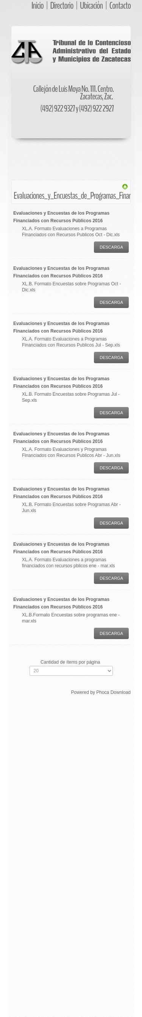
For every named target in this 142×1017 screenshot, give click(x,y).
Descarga (111, 247)
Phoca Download (113, 692)
